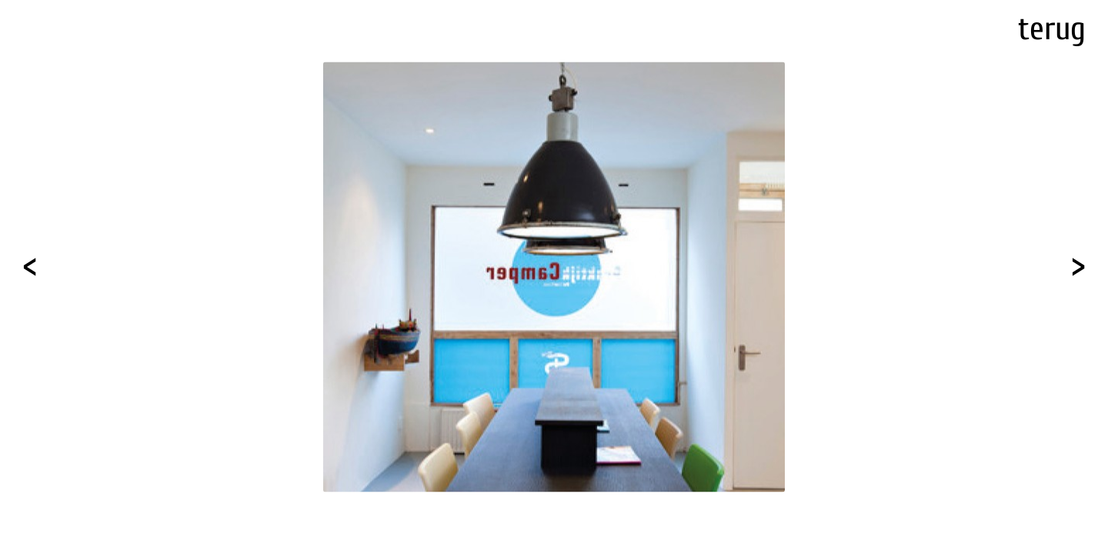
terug (1052, 29)
